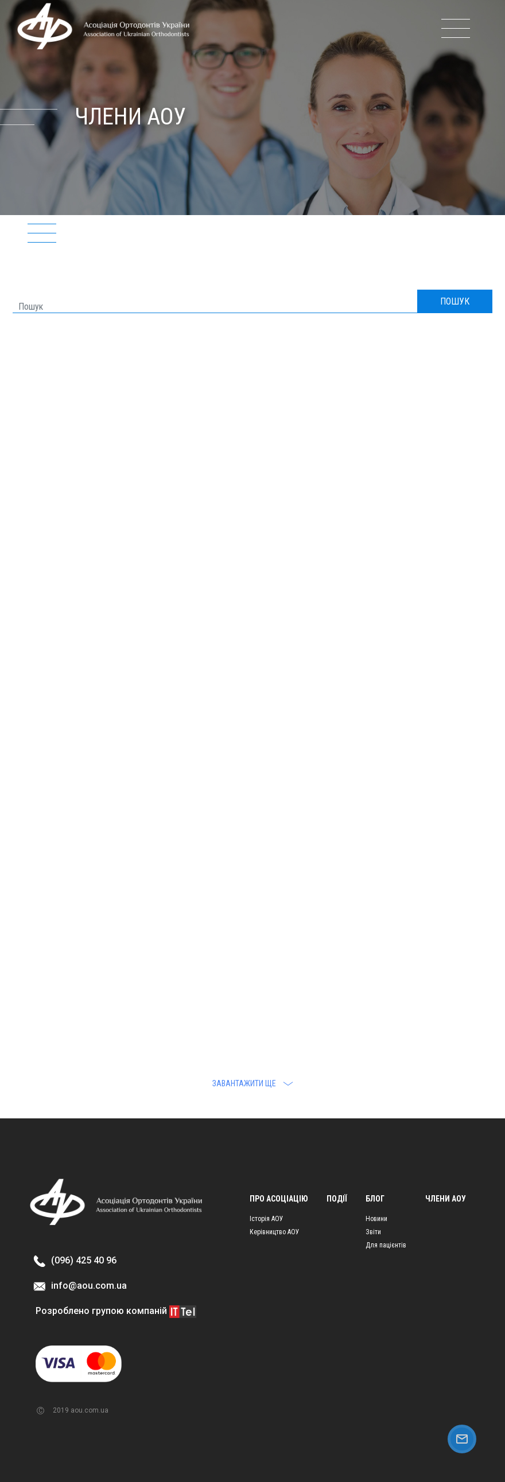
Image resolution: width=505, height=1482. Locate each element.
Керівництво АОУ (275, 1232)
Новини (376, 1219)
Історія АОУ (266, 1219)
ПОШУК (454, 301)
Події (337, 1198)
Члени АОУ (445, 1198)
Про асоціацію (279, 1198)
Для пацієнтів (386, 1245)
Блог (375, 1198)
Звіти (373, 1232)
